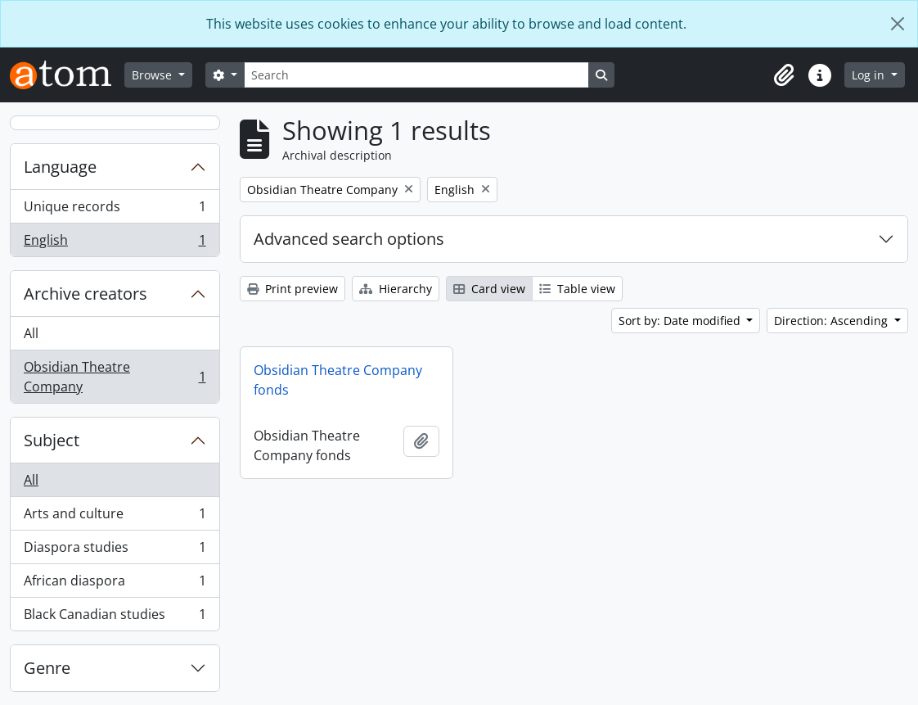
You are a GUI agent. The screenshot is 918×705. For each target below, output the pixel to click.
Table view (577, 288)
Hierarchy (395, 288)
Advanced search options (349, 239)
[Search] (416, 75)
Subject (51, 440)
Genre (47, 668)
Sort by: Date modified (681, 320)
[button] (784, 75)
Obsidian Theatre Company (114, 376)
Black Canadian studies (114, 617)
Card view (489, 288)
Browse (153, 75)
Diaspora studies (114, 550)
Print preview (292, 288)
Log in (870, 75)
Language (60, 167)
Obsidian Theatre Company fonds (338, 380)
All (31, 333)
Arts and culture (114, 517)
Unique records (114, 210)
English (114, 243)
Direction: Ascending (832, 320)
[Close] (897, 24)
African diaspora (114, 584)
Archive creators (85, 293)
